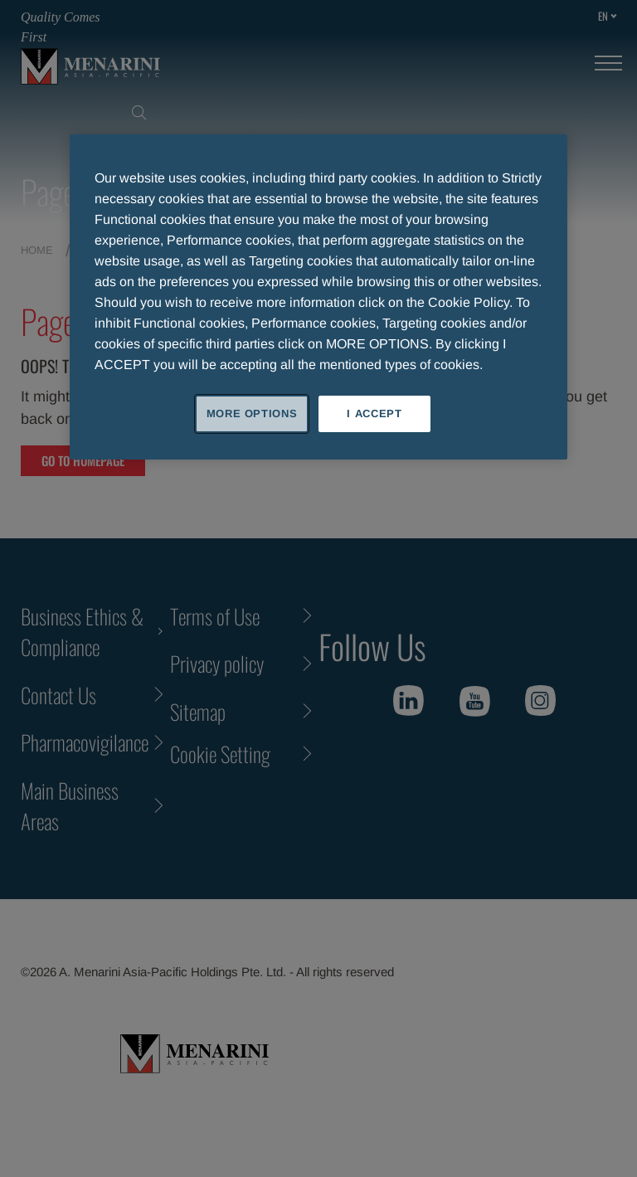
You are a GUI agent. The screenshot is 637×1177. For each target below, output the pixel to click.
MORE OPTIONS (252, 413)
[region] (318, 297)
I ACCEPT (374, 413)
